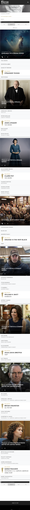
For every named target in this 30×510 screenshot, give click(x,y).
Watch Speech (5, 57)
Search (2, 19)
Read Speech (8, 57)
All (4, 24)
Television (11, 24)
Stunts (18, 24)
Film (25, 24)
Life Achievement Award (6, 16)
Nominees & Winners (5, 13)
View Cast (3, 57)
